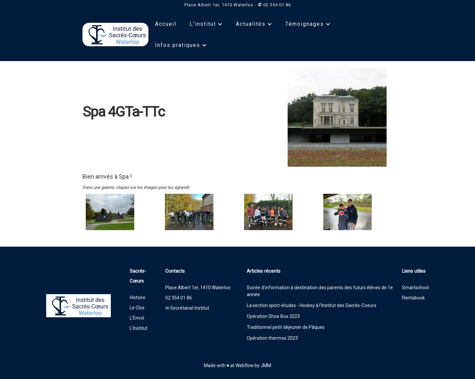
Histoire (137, 297)
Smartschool (415, 287)
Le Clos (137, 307)
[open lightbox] (118, 211)
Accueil (165, 24)
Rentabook (413, 297)
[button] (206, 24)
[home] (115, 34)
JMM (266, 365)
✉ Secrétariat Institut (187, 308)
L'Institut (138, 328)
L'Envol (137, 318)
